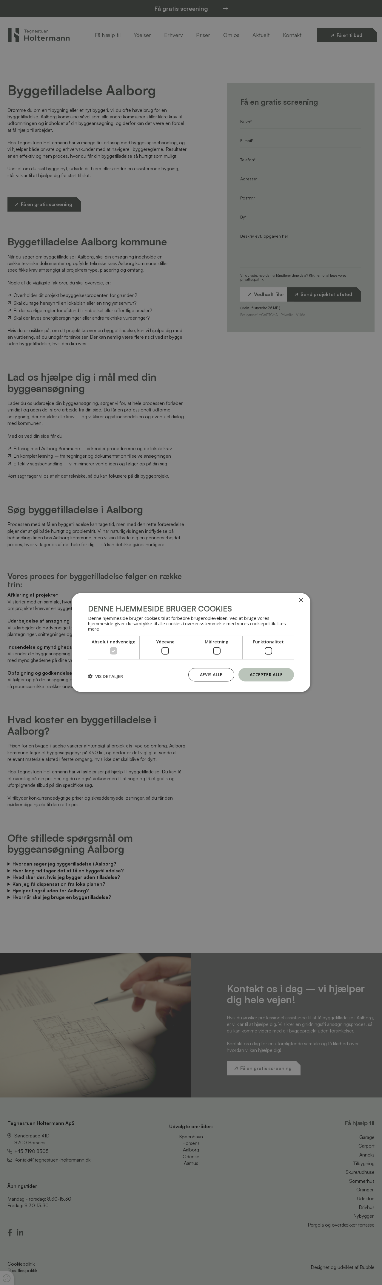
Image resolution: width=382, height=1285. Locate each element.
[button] (105, 676)
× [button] (300, 600)
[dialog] (191, 642)
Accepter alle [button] (266, 674)
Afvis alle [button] (211, 674)
